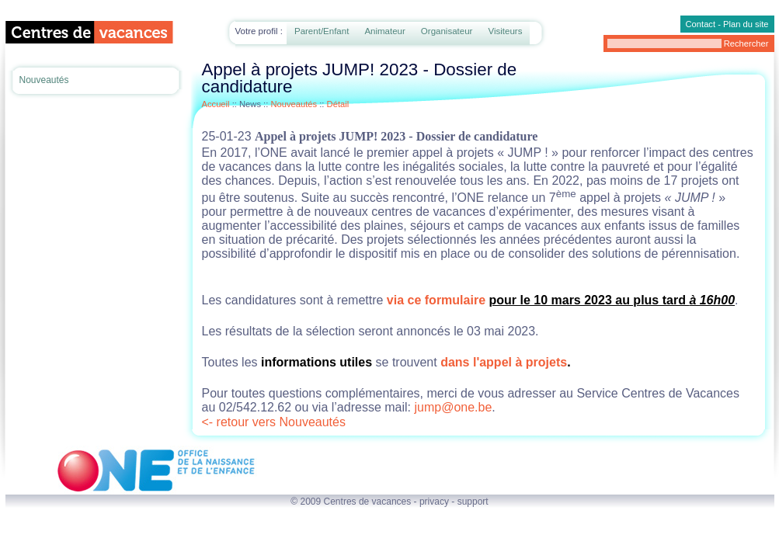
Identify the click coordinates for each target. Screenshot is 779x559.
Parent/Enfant (321, 31)
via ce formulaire (436, 300)
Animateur (384, 31)
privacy (434, 501)
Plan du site (745, 24)
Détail (338, 104)
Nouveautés (44, 80)
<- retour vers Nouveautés (274, 422)
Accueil (216, 104)
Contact (701, 24)
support (473, 501)
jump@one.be (453, 407)
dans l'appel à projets (503, 362)
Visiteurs (505, 31)
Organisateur (447, 31)
